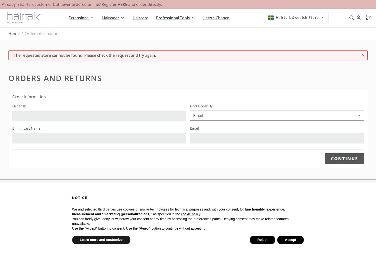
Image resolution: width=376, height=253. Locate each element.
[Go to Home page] (24, 18)
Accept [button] (290, 240)
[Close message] (363, 55)
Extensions (79, 18)
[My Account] (358, 18)
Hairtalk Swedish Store (297, 18)
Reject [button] (262, 240)
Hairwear (110, 18)
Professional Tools (173, 18)
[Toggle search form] (352, 18)
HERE (123, 4)
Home (14, 33)
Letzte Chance (216, 18)
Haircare (140, 18)
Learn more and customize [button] (101, 240)
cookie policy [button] (190, 214)
